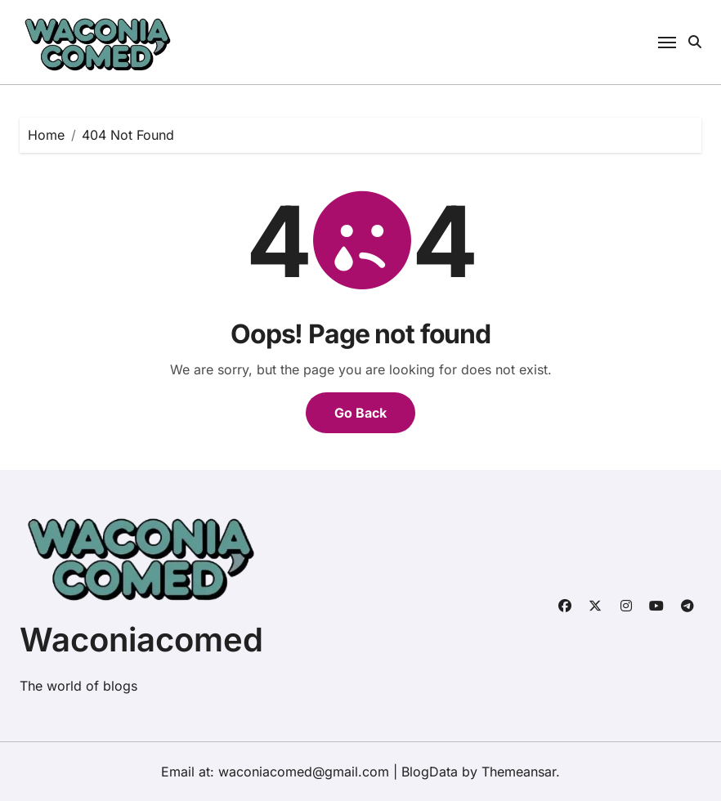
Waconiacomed (141, 640)
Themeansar (518, 771)
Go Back (360, 413)
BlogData (429, 771)
